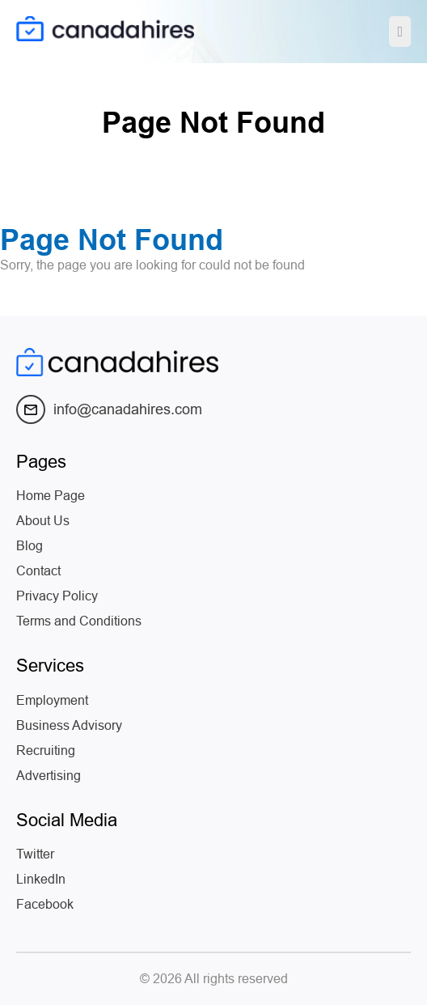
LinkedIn (41, 879)
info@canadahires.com (109, 409)
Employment (52, 700)
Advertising (48, 775)
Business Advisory (69, 725)
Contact (38, 571)
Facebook (45, 904)
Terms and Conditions (79, 621)
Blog (29, 546)
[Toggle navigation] (400, 31)
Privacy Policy (57, 596)
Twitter (35, 854)
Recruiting (45, 750)
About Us (43, 521)
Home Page (50, 495)
